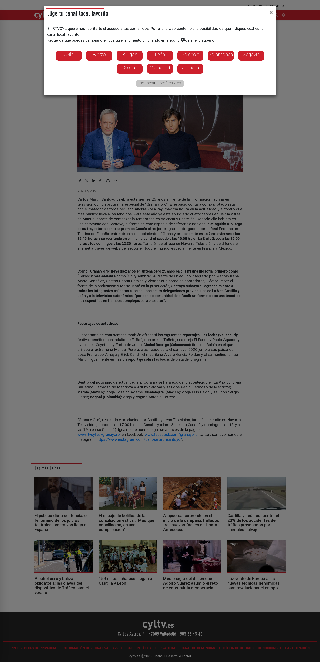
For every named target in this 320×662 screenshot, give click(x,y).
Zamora (190, 67)
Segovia (251, 54)
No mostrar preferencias (160, 83)
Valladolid (160, 67)
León (160, 54)
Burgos (129, 54)
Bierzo (99, 54)
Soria (129, 67)
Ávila (69, 54)
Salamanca (221, 54)
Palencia (190, 54)
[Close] (271, 12)
